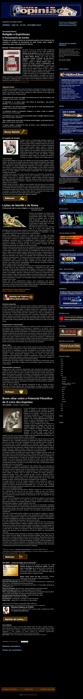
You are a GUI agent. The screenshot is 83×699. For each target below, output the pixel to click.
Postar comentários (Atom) (30, 694)
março (63, 399)
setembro (64, 387)
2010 (62, 408)
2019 (62, 363)
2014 (62, 373)
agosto (63, 389)
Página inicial (29, 689)
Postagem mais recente (9, 689)
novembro (64, 379)
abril (63, 397)
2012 (62, 404)
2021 (62, 359)
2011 (62, 406)
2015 (62, 371)
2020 (62, 361)
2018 (62, 365)
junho (63, 393)
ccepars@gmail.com (63, 51)
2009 (62, 410)
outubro (64, 381)
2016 (62, 369)
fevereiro (64, 401)
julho (63, 391)
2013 (62, 375)
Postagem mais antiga (47, 689)
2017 (62, 367)
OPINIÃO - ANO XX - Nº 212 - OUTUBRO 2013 (69, 384)
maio (63, 395)
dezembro (64, 377)
